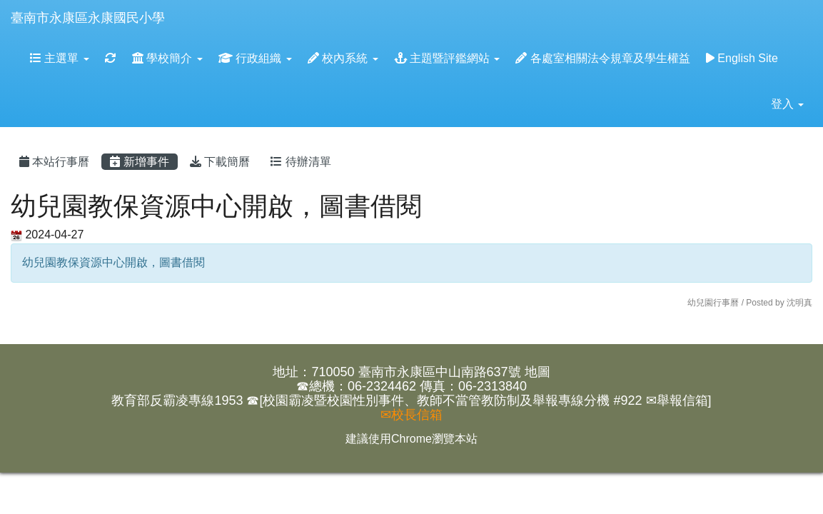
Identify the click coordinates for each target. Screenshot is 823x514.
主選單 (59, 58)
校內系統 (343, 58)
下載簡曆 (220, 162)
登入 (787, 104)
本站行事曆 (54, 162)
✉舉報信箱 (677, 400)
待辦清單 (300, 162)
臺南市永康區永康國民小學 (88, 18)
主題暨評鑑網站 (447, 58)
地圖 (537, 372)
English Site (742, 58)
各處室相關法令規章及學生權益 (602, 58)
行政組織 (255, 58)
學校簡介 (167, 58)
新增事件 (139, 162)
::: (178, 5)
